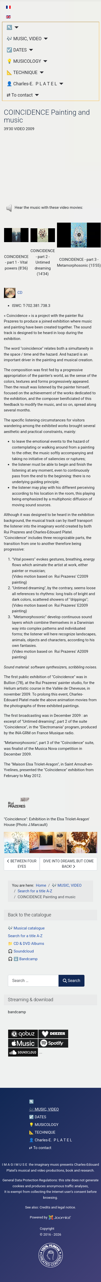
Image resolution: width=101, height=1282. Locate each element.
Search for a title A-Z (25, 936)
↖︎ (9, 27)
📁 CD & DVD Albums (26, 943)
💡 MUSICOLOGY (24, 61)
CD (13, 292)
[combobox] (33, 980)
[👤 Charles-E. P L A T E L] (60, 84)
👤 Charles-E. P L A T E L (32, 83)
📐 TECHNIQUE (22, 72)
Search (71, 980)
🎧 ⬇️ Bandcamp (23, 959)
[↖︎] (15, 27)
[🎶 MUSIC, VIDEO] (44, 39)
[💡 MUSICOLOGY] (44, 61)
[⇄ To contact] (36, 95)
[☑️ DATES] (30, 50)
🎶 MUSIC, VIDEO (24, 38)
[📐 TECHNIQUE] (40, 72)
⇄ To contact (20, 95)
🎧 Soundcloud (21, 951)
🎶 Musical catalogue (26, 928)
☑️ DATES (17, 50)
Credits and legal (52, 1207)
